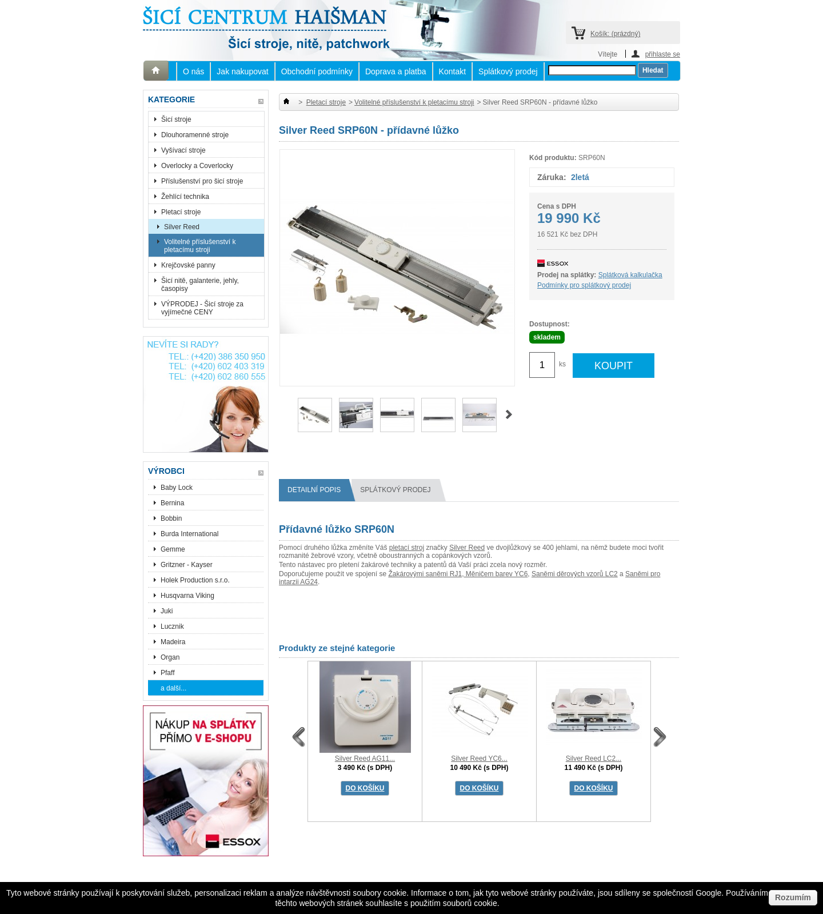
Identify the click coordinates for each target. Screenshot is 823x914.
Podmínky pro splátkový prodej (584, 285)
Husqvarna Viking (187, 596)
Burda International (191, 534)
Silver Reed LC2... (593, 759)
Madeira (173, 642)
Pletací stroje (181, 212)
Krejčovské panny (188, 265)
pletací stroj (406, 548)
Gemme (173, 549)
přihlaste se (662, 54)
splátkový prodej (399, 490)
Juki (167, 611)
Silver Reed (181, 227)
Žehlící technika (185, 197)
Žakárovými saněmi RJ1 (425, 574)
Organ (170, 657)
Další (509, 414)
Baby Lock (177, 488)
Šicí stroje (176, 119)
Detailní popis (318, 490)
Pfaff (167, 673)
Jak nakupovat (242, 71)
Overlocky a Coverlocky (197, 166)
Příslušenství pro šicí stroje (202, 181)
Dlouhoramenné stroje (195, 135)
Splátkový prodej (508, 71)
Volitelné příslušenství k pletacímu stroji (199, 246)
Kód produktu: (553, 158)
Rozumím (793, 897)
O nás (193, 71)
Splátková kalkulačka (630, 275)
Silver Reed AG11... (365, 759)
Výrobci (166, 471)
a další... (173, 688)
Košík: (615, 34)
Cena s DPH (556, 206)
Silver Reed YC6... (479, 759)
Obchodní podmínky (317, 71)
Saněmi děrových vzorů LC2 (575, 574)
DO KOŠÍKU (364, 788)
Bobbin (171, 518)
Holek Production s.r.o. (195, 580)
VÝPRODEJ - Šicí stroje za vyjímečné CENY (202, 308)
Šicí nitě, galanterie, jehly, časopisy (200, 285)
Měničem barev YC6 (496, 574)
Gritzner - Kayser (187, 565)
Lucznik (172, 626)
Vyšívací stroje (183, 150)
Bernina (172, 503)
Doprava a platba (395, 71)
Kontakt (452, 71)
